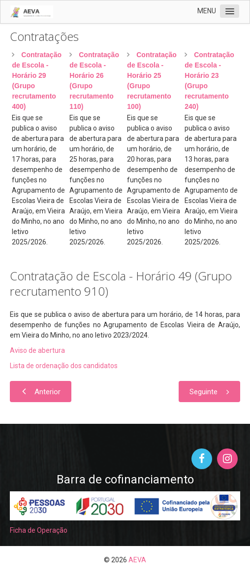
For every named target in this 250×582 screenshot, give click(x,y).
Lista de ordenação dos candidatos (64, 366)
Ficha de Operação (38, 530)
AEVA (137, 560)
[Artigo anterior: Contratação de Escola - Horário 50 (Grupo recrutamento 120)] (40, 391)
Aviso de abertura (37, 350)
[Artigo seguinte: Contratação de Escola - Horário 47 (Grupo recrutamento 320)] (209, 391)
